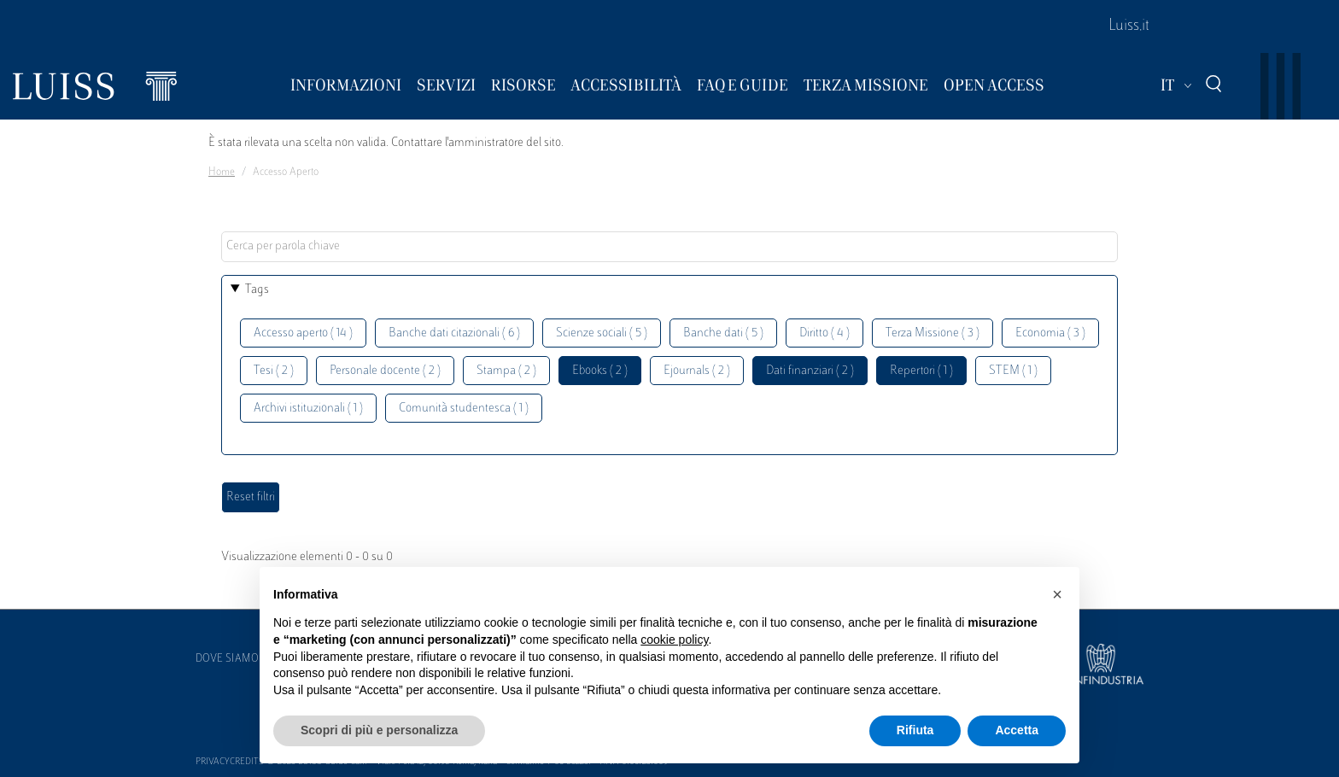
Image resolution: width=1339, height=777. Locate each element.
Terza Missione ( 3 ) (932, 333)
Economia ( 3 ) (1050, 333)
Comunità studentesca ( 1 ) (464, 408)
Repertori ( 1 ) (921, 371)
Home (221, 172)
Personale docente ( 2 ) (385, 371)
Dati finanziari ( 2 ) (810, 371)
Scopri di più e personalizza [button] (379, 730)
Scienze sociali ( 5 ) (601, 333)
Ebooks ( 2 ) (600, 371)
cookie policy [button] (674, 639)
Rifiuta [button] (915, 730)
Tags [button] (257, 289)
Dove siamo (227, 659)
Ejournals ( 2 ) (697, 371)
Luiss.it (1128, 26)
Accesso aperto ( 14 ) (303, 333)
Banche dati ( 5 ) (723, 333)
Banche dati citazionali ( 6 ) (454, 333)
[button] (1057, 594)
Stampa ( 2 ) (506, 371)
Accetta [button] (1016, 730)
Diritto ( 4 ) (824, 333)
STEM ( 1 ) (1013, 371)
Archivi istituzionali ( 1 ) (308, 408)
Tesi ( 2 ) (274, 371)
